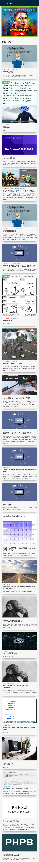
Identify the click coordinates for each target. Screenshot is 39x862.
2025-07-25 (15, 318)
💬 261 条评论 (6, 263)
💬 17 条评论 (6, 124)
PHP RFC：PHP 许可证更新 (19, 350)
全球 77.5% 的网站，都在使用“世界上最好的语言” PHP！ (19, 716)
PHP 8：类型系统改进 (19, 645)
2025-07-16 (14, 361)
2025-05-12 (10, 396)
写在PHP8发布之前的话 (19, 814)
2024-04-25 (7, 584)
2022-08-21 (12, 683)
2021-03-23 (7, 761)
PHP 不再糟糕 (19, 497)
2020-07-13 (7, 786)
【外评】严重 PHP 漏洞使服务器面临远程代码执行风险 (19, 463)
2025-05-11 (10, 430)
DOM (6, 396)
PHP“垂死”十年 (19, 753)
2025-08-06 (17, 263)
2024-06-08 (7, 467)
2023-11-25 (7, 618)
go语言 (15, 188)
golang (11, 188)
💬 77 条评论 (6, 361)
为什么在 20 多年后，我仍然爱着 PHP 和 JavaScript (19, 678)
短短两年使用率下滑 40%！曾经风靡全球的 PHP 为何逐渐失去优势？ (19, 535)
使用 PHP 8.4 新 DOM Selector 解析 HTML (19, 428)
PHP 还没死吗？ (19, 300)
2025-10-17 (15, 156)
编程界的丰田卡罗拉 (19, 222)
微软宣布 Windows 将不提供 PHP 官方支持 (19, 783)
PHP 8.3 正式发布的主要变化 (19, 613)
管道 (14, 263)
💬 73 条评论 (6, 69)
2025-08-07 (19, 228)
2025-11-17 (14, 124)
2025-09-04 (22, 188)
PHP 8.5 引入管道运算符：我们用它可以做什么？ (19, 258)
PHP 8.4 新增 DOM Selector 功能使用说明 (19, 391)
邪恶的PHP (19, 106)
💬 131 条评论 (6, 318)
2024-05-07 (7, 502)
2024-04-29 (7, 546)
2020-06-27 (8, 819)
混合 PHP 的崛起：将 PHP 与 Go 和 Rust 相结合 (19, 185)
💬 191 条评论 (6, 228)
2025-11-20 (14, 69)
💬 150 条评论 (6, 188)
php (10, 69)
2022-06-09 (7, 725)
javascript (15, 228)
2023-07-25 (10, 651)
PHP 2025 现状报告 (19, 151)
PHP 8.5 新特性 (19, 62)
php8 (6, 651)
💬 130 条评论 (6, 156)
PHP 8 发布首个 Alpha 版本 (19, 848)
